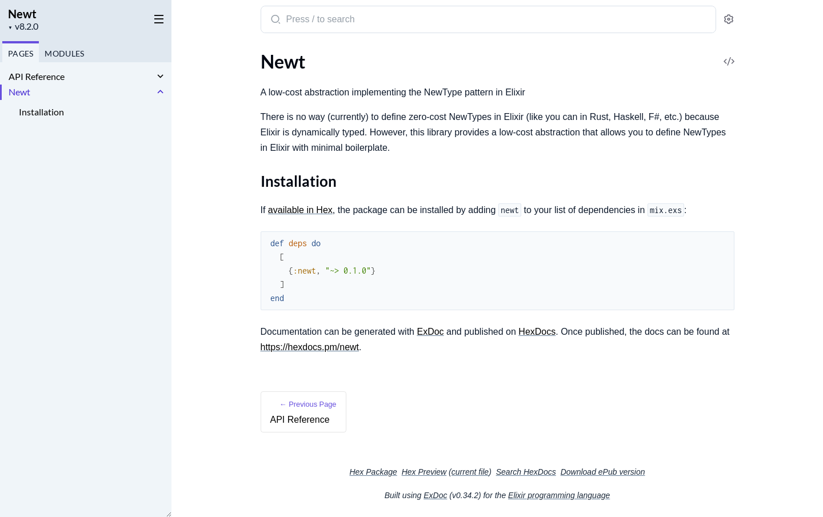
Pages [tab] (20, 53)
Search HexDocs (526, 471)
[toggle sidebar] (156, 18)
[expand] (160, 76)
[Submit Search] (274, 21)
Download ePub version (603, 471)
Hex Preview (424, 471)
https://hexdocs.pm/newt (310, 347)
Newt (22, 14)
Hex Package (373, 471)
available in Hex (300, 210)
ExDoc (430, 331)
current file (470, 471)
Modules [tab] (64, 53)
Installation (41, 111)
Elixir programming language (559, 495)
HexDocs (537, 331)
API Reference (37, 76)
